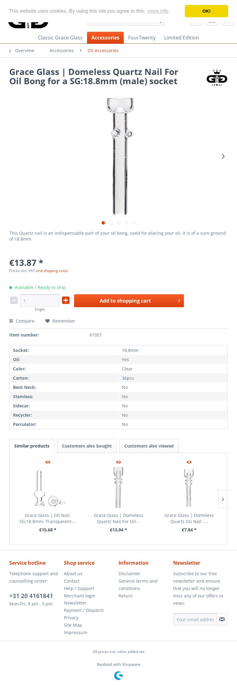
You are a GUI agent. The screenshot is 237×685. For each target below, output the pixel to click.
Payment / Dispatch (84, 610)
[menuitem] (60, 37)
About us (73, 573)
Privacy (71, 618)
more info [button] (158, 11)
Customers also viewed (149, 446)
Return (125, 596)
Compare (22, 321)
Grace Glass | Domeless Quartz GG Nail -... (189, 518)
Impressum (75, 632)
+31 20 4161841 (31, 596)
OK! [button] (206, 11)
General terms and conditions (137, 584)
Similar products (31, 446)
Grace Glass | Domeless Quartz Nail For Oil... (118, 518)
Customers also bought (87, 446)
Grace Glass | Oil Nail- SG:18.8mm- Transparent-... (48, 518)
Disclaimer (129, 573)
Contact (72, 581)
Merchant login (79, 596)
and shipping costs (52, 270)
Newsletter (75, 603)
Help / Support (79, 588)
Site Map (73, 625)
